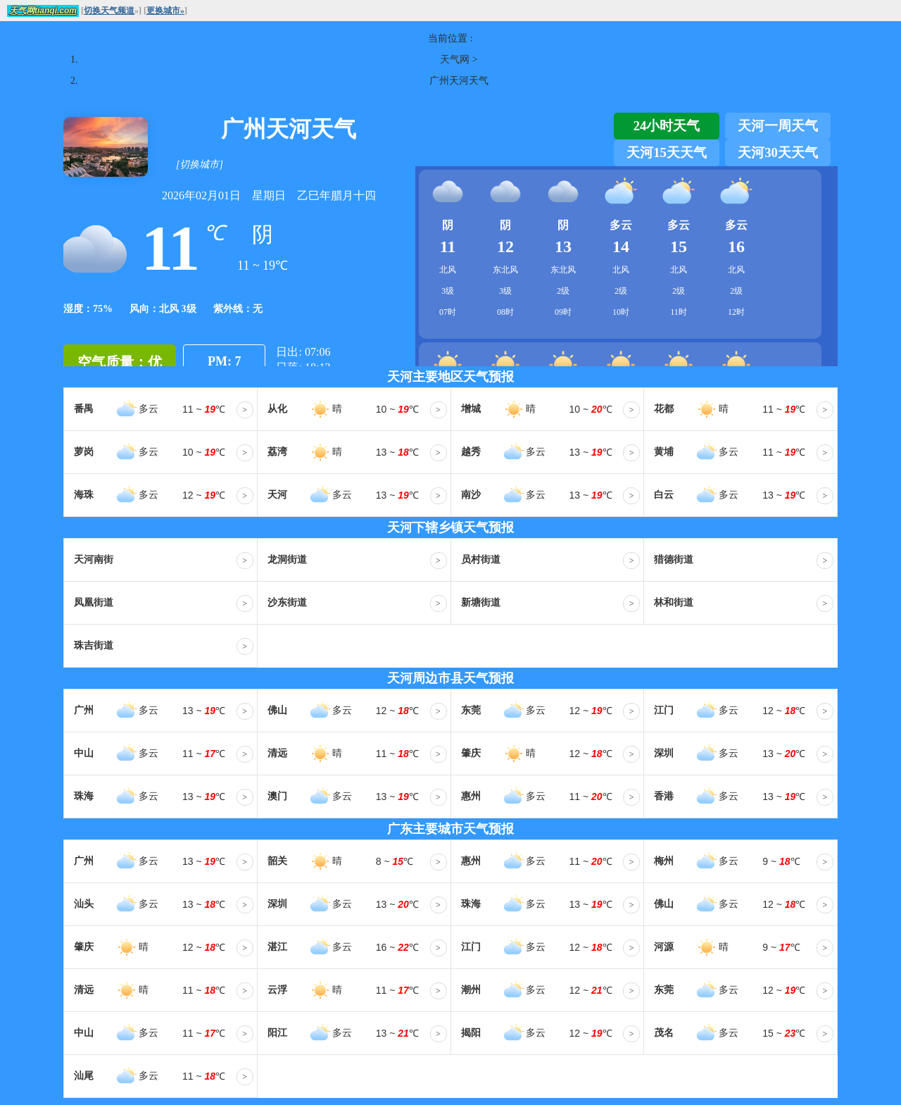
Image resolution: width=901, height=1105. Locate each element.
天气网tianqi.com (43, 10)
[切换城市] (199, 164)
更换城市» (165, 10)
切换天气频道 (109, 10)
